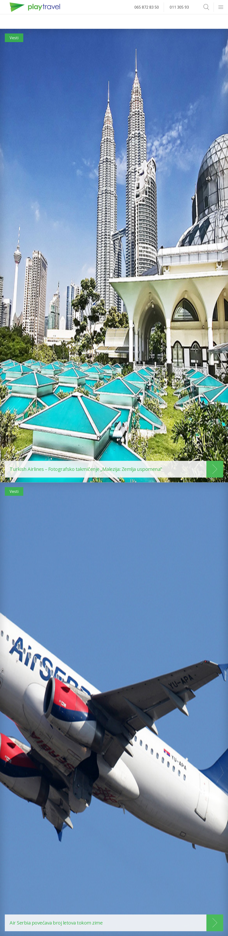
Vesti (14, 37)
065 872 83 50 (146, 7)
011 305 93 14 (182, 7)
